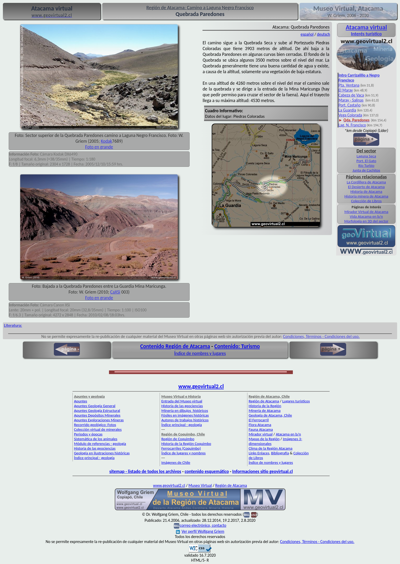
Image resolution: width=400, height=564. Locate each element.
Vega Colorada (350, 115)
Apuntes (80, 401)
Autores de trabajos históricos (185, 420)
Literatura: (13, 325)
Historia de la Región (265, 405)
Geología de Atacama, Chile (270, 415)
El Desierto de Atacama (366, 186)
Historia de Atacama (366, 191)
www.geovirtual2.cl (201, 386)
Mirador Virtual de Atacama (366, 211)
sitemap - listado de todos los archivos (145, 471)
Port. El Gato (366, 160)
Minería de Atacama (264, 410)
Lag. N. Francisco (352, 125)
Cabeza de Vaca (351, 95)
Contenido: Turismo (237, 346)
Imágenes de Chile (175, 462)
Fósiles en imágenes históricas (185, 415)
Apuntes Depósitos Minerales (97, 415)
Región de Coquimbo (177, 439)
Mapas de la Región (264, 439)
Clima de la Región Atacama (271, 448)
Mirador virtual (261, 434)
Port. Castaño (350, 105)
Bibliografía (280, 453)
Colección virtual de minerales (98, 429)
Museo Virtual (200, 485)
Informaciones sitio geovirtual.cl (262, 471)
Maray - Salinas (351, 100)
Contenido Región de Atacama (175, 346)
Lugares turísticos (296, 401)
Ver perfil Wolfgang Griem (200, 531)
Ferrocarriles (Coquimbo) (181, 448)
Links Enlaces (259, 453)
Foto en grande (99, 147)
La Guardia (347, 110)
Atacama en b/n (288, 434)
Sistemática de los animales (95, 439)
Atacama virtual (366, 27)
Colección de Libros (366, 201)
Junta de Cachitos (366, 170)
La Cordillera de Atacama (366, 182)
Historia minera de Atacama (366, 196)
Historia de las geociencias (95, 448)
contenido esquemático (207, 471)
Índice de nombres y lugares (200, 353)
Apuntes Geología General (95, 405)
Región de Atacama (264, 401)
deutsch (323, 34)
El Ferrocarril (259, 420)
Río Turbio (366, 165)
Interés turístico (366, 34)
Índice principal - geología (94, 457)
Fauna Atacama (261, 429)
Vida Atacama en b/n (366, 216)
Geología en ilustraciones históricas (102, 453)
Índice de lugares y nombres (183, 453)
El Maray (346, 90)
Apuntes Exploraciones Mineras (99, 420)
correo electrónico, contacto (203, 525)
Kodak (106, 141)
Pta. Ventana (349, 85)
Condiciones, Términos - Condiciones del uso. (321, 336)
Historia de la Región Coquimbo (186, 443)
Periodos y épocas (88, 434)
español (306, 34)
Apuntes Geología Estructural (97, 410)
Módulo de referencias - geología (100, 443)
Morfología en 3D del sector (366, 221)
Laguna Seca (366, 156)
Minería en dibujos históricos (184, 410)
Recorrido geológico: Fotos (95, 424)
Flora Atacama (260, 424)
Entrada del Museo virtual (181, 401)
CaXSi (115, 292)
